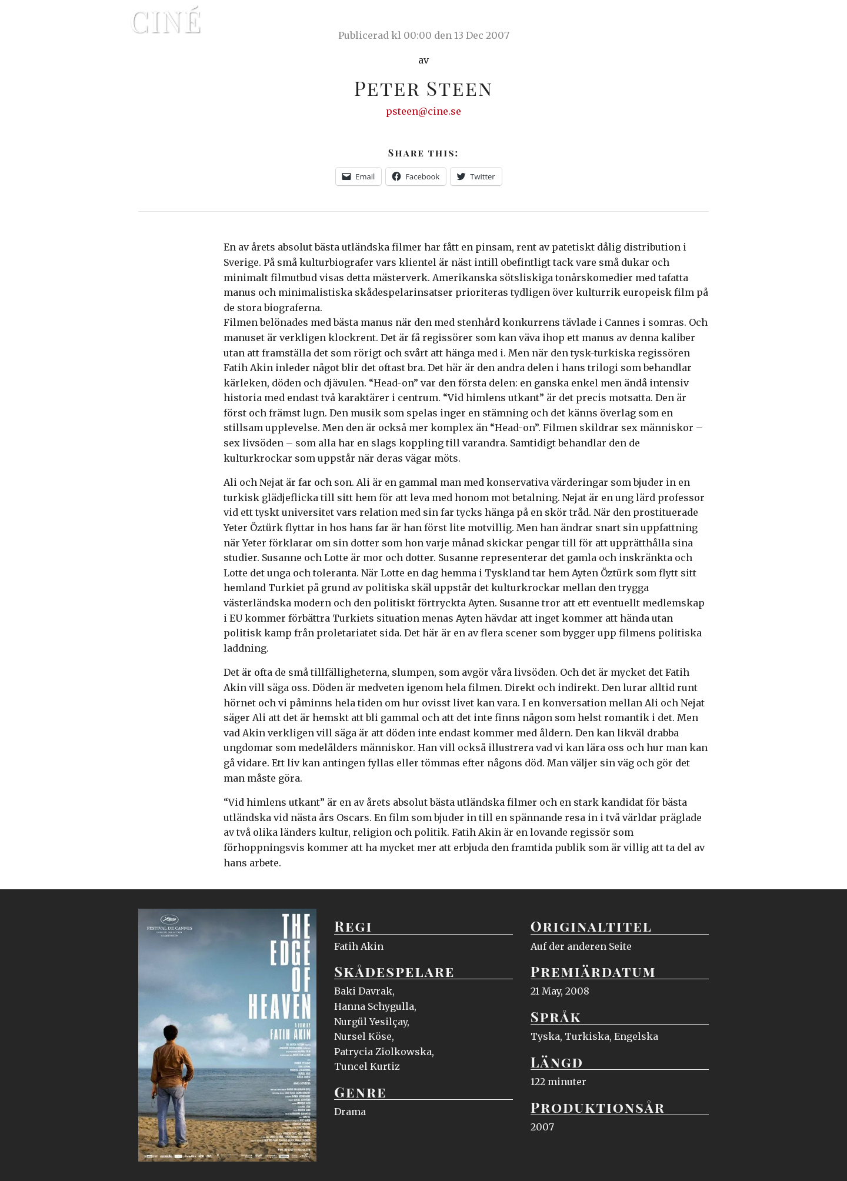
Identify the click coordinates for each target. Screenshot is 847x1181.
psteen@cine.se (423, 111)
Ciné (165, 20)
